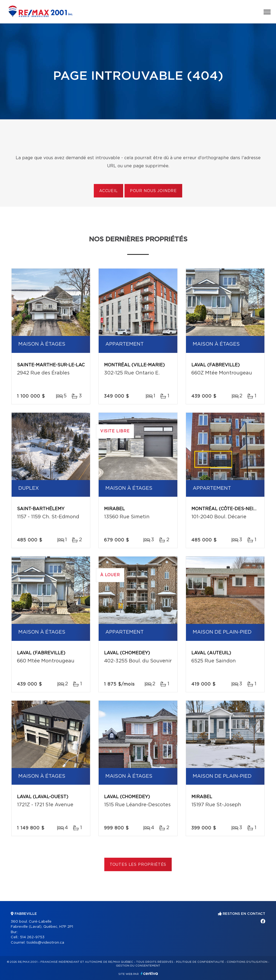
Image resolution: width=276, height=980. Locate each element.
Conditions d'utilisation (247, 962)
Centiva (149, 973)
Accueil (108, 191)
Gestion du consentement (138, 965)
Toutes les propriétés (138, 865)
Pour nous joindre (153, 191)
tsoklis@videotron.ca (45, 942)
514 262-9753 (32, 937)
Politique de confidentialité (200, 962)
